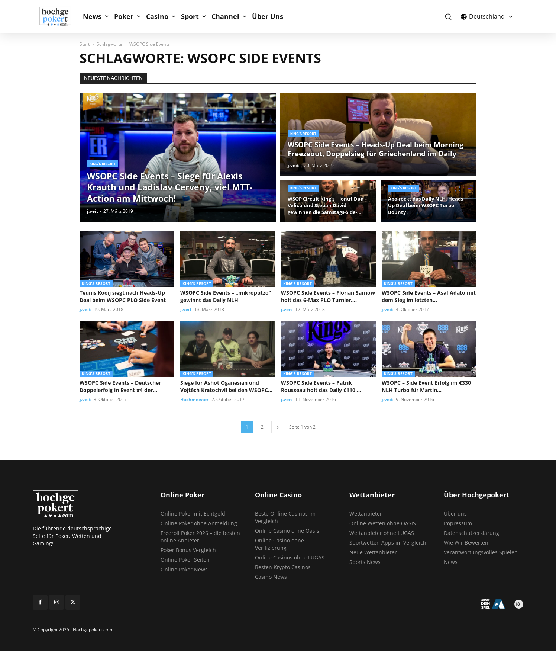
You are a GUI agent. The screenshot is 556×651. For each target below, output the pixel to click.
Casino (157, 16)
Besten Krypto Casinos (283, 567)
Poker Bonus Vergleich (188, 550)
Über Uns (267, 16)
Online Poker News (184, 569)
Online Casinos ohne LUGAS (289, 557)
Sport (190, 16)
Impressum (458, 523)
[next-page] (277, 427)
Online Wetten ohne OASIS (382, 523)
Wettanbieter (365, 513)
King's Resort (103, 164)
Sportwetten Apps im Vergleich (387, 542)
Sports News (365, 561)
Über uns (455, 513)
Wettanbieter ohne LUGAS (381, 532)
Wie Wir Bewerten (466, 542)
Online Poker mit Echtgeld (193, 513)
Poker (123, 16)
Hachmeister (194, 399)
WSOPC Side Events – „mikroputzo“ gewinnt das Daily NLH (225, 296)
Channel (225, 16)
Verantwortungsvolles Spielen (481, 552)
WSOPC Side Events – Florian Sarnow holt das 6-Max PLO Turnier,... (328, 296)
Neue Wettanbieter (373, 552)
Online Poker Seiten (185, 559)
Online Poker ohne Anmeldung (199, 523)
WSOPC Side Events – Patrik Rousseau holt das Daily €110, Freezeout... (319, 386)
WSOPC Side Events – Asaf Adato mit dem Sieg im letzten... (429, 296)
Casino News (271, 576)
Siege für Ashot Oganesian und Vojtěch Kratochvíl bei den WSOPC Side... (224, 386)
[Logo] (59, 16)
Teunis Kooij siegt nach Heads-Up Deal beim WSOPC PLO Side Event (123, 296)
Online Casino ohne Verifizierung (279, 544)
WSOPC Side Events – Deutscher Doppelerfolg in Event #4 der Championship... (120, 386)
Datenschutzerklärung (471, 532)
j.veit (92, 211)
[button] (448, 16)
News (92, 16)
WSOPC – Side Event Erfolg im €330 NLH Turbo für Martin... (426, 386)
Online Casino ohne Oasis (287, 530)
